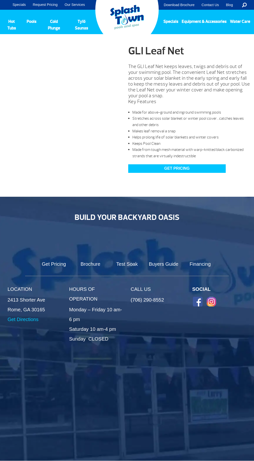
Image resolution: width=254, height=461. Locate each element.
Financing (200, 264)
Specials (19, 5)
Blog (229, 5)
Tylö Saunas (81, 25)
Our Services (75, 5)
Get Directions (23, 319)
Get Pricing (54, 264)
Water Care (240, 21)
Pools (31, 21)
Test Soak (127, 264)
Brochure (90, 264)
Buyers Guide (163, 264)
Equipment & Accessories (204, 21)
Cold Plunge (54, 25)
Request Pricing (45, 5)
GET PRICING (177, 168)
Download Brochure (179, 5)
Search (244, 5)
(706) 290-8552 (147, 300)
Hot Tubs (11, 25)
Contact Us (210, 5)
